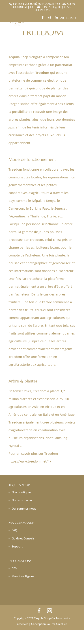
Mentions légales (23, 576)
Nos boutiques (21, 492)
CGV (14, 568)
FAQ (14, 530)
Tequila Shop (18, 57)
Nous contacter (22, 500)
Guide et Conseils (23, 538)
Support (17, 546)
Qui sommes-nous (24, 508)
